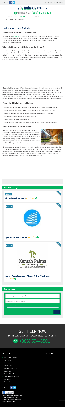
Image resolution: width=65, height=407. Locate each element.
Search (56, 312)
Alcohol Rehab (19, 17)
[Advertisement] (32, 74)
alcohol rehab (17, 36)
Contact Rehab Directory (11, 374)
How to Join (7, 363)
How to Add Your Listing (11, 368)
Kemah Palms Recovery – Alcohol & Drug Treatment (27, 276)
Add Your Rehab (58, 2)
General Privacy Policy (8, 402)
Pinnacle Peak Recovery (15, 198)
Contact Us (7, 382)
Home (8, 17)
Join (51, 2)
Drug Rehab (33, 17)
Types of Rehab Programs (15, 19)
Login (47, 2)
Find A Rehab (7, 360)
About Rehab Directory (10, 357)
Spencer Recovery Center (16, 237)
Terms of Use (17, 399)
